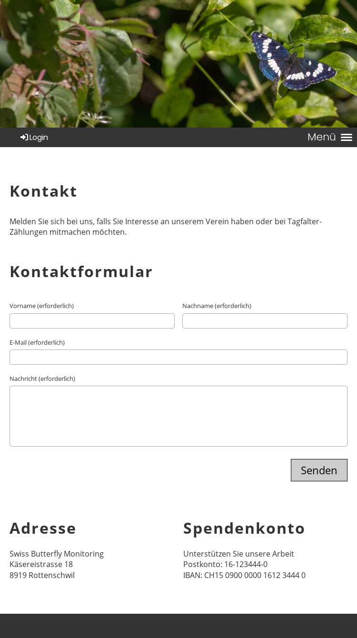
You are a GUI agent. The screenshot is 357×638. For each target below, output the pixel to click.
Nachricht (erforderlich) (42, 378)
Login (33, 137)
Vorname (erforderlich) (42, 305)
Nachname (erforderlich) (216, 305)
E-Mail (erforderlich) (37, 342)
